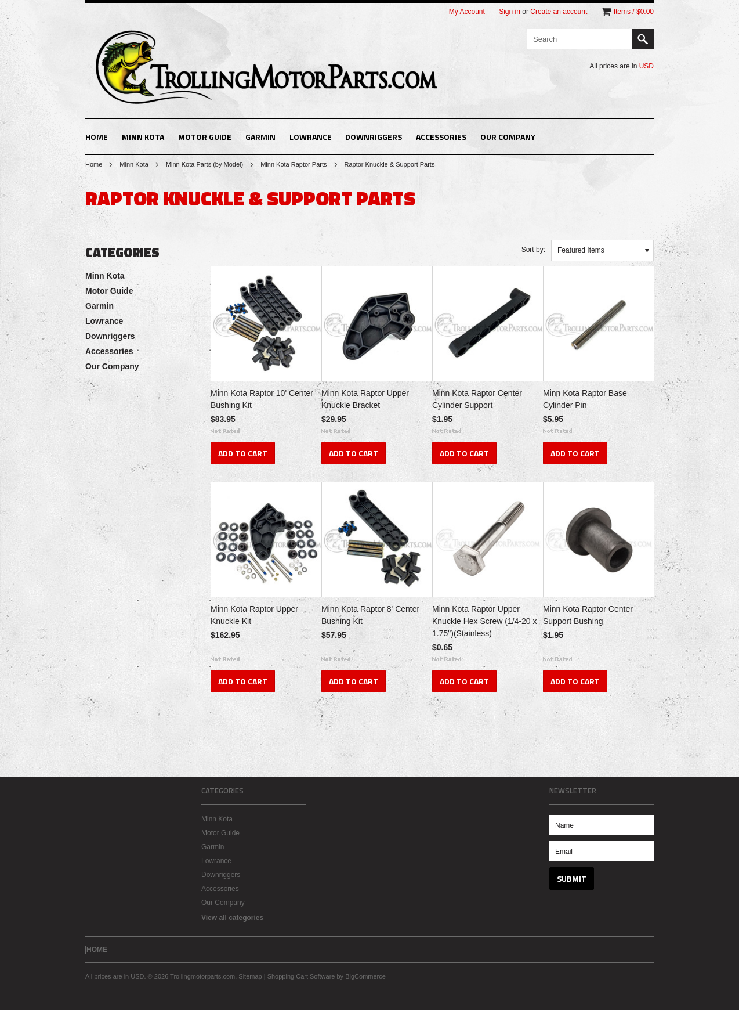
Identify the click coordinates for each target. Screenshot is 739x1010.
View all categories (232, 918)
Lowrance (310, 137)
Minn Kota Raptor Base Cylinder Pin (585, 399)
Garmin (260, 137)
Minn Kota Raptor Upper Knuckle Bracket (365, 399)
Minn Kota (143, 137)
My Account (467, 12)
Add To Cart (242, 453)
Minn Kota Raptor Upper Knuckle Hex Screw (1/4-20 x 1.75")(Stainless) (484, 621)
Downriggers (373, 137)
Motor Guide (204, 137)
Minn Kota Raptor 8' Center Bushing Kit (370, 615)
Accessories (441, 137)
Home (93, 164)
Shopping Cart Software (301, 976)
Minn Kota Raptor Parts (293, 164)
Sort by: (533, 250)
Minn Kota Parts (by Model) (204, 164)
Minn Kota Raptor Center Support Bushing (588, 615)
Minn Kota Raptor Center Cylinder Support (477, 399)
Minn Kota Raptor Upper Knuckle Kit (254, 615)
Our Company (507, 137)
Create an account (558, 12)
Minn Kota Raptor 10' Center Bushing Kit (262, 399)
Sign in (509, 12)
